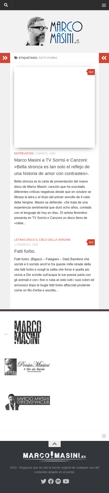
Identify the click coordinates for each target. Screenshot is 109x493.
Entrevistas (24, 153)
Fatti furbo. (25, 251)
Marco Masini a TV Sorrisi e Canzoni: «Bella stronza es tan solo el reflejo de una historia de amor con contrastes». (52, 166)
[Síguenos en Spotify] (58, 481)
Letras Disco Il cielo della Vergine (42, 239)
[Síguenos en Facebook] (51, 481)
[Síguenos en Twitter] (43, 481)
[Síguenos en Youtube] (65, 481)
